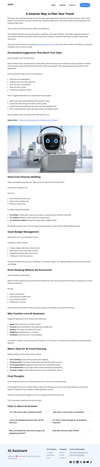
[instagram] (74, 462)
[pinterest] (84, 462)
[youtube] (88, 462)
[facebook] (71, 462)
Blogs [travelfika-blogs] (48, 458)
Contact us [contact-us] (63, 458)
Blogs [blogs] (53, 5)
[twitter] (81, 462)
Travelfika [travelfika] (50, 452)
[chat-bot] (24, 450)
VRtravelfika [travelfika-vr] (50, 455)
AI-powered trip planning (44, 44)
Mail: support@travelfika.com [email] (79, 452)
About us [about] (72, 5)
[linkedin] (77, 462)
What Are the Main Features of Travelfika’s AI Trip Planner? (38, 120)
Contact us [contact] (85, 5)
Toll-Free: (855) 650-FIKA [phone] (77, 455)
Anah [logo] (10, 4)
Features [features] (62, 5)
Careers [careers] (62, 455)
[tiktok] (91, 462)
